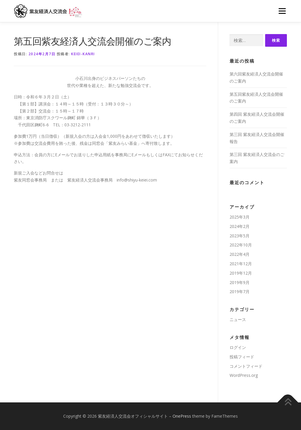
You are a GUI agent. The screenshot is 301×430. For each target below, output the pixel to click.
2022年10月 (241, 245)
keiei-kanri (83, 53)
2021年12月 (241, 263)
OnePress (182, 416)
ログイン (238, 347)
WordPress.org (244, 375)
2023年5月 (240, 235)
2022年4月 (240, 254)
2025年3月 (240, 217)
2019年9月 (240, 282)
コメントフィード (246, 366)
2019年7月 (240, 291)
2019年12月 (241, 273)
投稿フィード (242, 357)
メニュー (282, 11)
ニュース (238, 319)
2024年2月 (240, 226)
